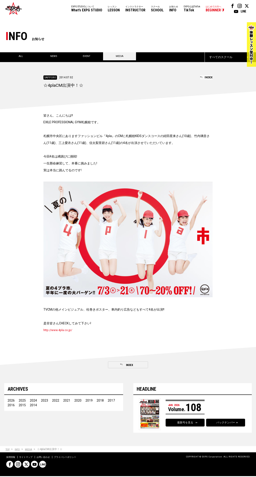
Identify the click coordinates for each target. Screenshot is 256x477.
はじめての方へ (213, 9)
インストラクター (135, 9)
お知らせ (173, 9)
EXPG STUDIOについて (86, 9)
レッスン (114, 9)
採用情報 (11, 457)
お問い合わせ (49, 457)
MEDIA (31, 450)
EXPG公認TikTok (192, 9)
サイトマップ (29, 457)
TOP (8, 450)
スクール (157, 9)
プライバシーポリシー (74, 457)
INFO (19, 450)
